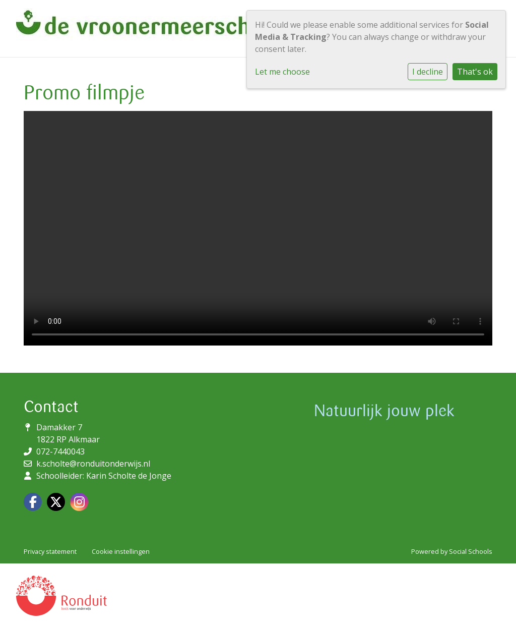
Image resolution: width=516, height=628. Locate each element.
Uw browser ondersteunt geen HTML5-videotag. (258, 228)
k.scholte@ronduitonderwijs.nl (93, 463)
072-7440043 (60, 451)
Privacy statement (50, 551)
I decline (427, 71)
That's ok (475, 71)
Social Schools (470, 551)
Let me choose (282, 71)
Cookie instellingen (121, 551)
